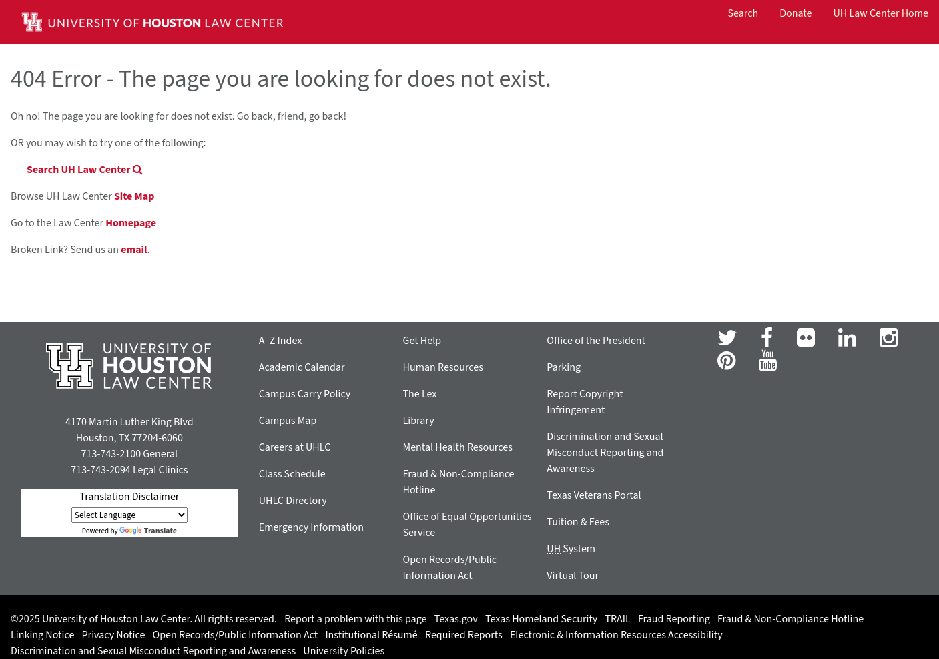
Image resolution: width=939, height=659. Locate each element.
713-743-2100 (111, 454)
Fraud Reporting (674, 619)
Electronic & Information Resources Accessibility (616, 635)
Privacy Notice (113, 635)
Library (418, 420)
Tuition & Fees (578, 522)
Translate (148, 531)
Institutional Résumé (371, 635)
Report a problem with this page (355, 619)
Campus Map (288, 420)
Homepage (130, 223)
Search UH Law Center (85, 169)
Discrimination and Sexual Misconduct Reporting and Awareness (605, 452)
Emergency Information (311, 527)
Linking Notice (42, 635)
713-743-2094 (100, 470)
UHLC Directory (293, 500)
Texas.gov (456, 619)
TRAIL (618, 619)
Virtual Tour (573, 575)
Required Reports (464, 635)
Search (743, 13)
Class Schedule (292, 474)
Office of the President (596, 340)
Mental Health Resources (458, 447)
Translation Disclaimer (129, 496)
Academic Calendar (302, 367)
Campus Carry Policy (305, 394)
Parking (564, 367)
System (571, 548)
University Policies (343, 651)
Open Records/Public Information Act (235, 635)
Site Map (134, 196)
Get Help (422, 340)
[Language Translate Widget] (129, 515)
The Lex (420, 394)
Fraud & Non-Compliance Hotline (790, 619)
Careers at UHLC (295, 447)
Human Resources (443, 367)
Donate (795, 13)
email (134, 249)
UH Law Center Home (880, 13)
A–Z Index (280, 340)
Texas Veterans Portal (594, 495)
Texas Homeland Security (541, 619)
